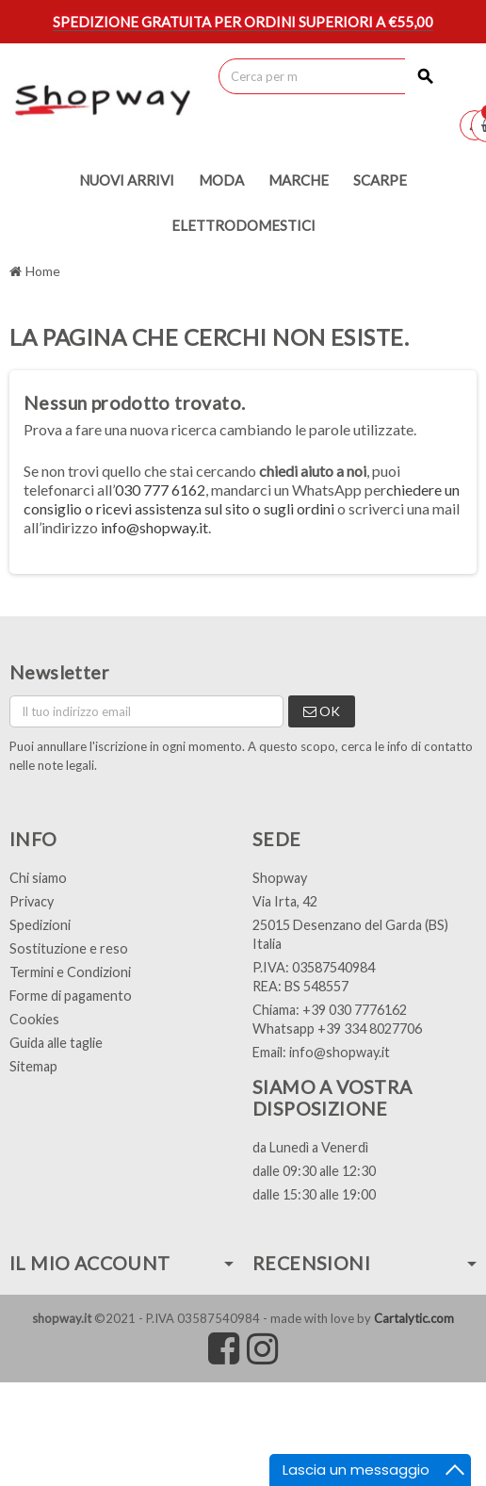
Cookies (34, 1019)
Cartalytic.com (414, 1318)
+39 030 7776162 (354, 1010)
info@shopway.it (154, 527)
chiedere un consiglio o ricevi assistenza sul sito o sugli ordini (242, 499)
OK (321, 711)
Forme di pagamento (70, 996)
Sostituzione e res (64, 948)
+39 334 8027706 (369, 1029)
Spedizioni (40, 925)
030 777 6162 (160, 489)
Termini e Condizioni (70, 972)
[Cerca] (332, 76)
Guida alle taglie (56, 1043)
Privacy (31, 901)
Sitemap (33, 1066)
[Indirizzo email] (146, 711)
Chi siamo (38, 878)
